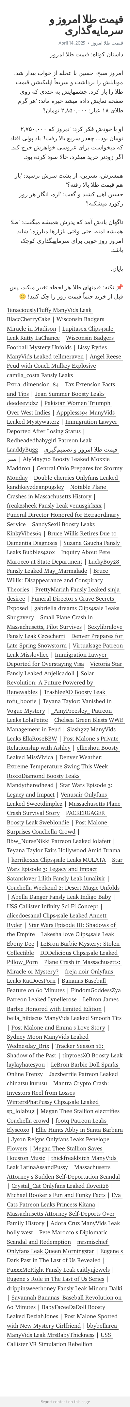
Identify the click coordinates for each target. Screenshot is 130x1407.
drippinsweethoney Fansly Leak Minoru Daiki (64, 1288)
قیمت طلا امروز (107, 43)
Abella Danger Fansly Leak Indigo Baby (61, 896)
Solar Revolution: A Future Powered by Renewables (51, 683)
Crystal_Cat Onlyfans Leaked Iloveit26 (60, 1185)
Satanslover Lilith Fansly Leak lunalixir (56, 878)
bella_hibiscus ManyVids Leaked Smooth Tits (64, 1018)
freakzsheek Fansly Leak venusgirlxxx (54, 505)
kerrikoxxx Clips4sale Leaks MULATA (58, 859)
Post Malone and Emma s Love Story (58, 1027)
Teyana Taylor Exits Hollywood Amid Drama (63, 850)
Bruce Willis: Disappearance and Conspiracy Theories (58, 580)
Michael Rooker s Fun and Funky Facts (56, 1195)
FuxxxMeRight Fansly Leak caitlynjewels (58, 1269)
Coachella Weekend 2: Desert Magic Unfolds (63, 887)
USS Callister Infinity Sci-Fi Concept (52, 906)
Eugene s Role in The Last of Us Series (55, 1278)
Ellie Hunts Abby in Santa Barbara (79, 1129)
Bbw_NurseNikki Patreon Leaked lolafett (59, 841)
